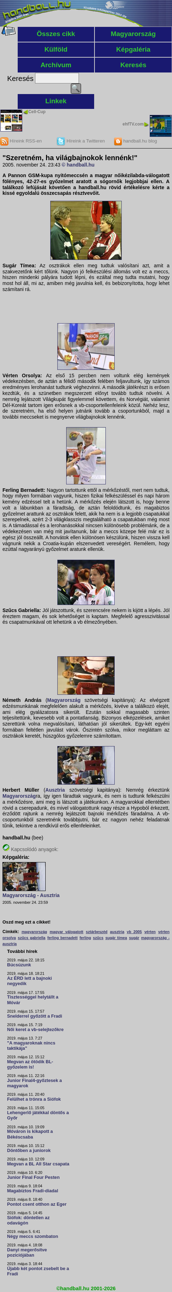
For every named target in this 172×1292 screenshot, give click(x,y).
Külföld (55, 49)
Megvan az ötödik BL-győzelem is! (30, 1064)
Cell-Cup (37, 111)
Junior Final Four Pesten (33, 1177)
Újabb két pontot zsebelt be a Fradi (38, 1271)
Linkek (56, 101)
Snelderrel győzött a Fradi (34, 1016)
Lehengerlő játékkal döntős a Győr (38, 1115)
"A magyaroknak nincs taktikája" (31, 1046)
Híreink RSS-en (21, 141)
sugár (134, 938)
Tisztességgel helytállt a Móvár (32, 1000)
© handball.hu (78, 165)
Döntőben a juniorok (29, 1150)
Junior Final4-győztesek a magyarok (34, 1083)
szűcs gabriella (31, 938)
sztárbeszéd (97, 932)
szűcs (98, 938)
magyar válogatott (66, 932)
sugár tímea (116, 938)
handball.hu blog (135, 141)
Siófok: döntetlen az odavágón (28, 1220)
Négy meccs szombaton (32, 1236)
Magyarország (133, 33)
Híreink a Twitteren (81, 141)
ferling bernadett (62, 938)
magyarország (34, 932)
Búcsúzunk (19, 964)
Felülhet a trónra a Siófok (34, 1099)
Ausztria (55, 790)
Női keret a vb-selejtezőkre (35, 1029)
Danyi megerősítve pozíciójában (27, 1252)
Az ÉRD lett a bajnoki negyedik (29, 981)
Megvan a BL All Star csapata (38, 1164)
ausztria (117, 932)
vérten (150, 932)
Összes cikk (56, 33)
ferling (85, 938)
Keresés (133, 65)
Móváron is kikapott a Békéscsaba (30, 1134)
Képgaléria (133, 49)
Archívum (55, 65)
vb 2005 (134, 932)
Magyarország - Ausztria (30, 895)
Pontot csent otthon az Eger (37, 1204)
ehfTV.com (133, 124)
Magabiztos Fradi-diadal (32, 1190)
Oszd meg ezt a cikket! (26, 922)
